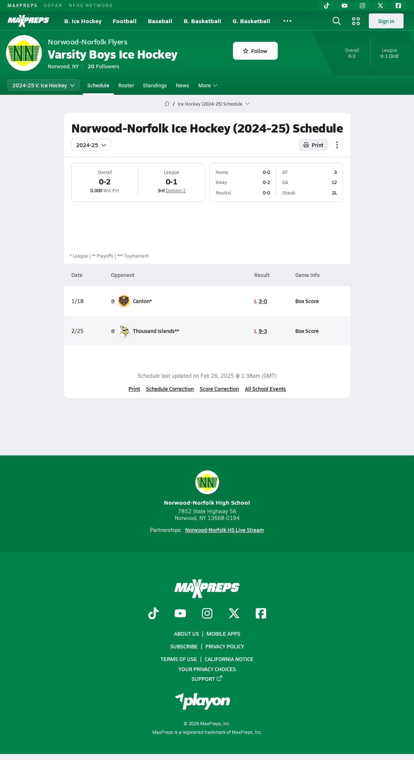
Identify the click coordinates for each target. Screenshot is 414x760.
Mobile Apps (223, 633)
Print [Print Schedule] (313, 145)
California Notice (229, 659)
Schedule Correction (170, 388)
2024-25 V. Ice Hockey (43, 85)
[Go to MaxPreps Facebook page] (261, 613)
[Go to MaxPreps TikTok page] (153, 613)
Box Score (306, 301)
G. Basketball (251, 20)
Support (207, 678)
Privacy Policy (224, 646)
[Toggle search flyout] (336, 21)
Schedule (98, 85)
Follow (255, 50)
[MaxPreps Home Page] (167, 104)
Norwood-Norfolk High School (207, 488)
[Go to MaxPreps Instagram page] (207, 613)
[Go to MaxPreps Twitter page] (234, 613)
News (182, 85)
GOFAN (53, 5)
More (206, 85)
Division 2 (175, 190)
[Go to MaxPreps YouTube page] (180, 613)
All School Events (265, 388)
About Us (186, 633)
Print (134, 388)
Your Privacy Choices (207, 668)
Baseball (160, 20)
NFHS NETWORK (91, 5)
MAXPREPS (22, 5)
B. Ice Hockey (83, 20)
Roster (126, 85)
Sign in (386, 21)
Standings (155, 85)
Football (125, 20)
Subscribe (184, 646)
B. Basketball (202, 20)
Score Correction (219, 389)
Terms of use (179, 659)
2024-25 (91, 145)
